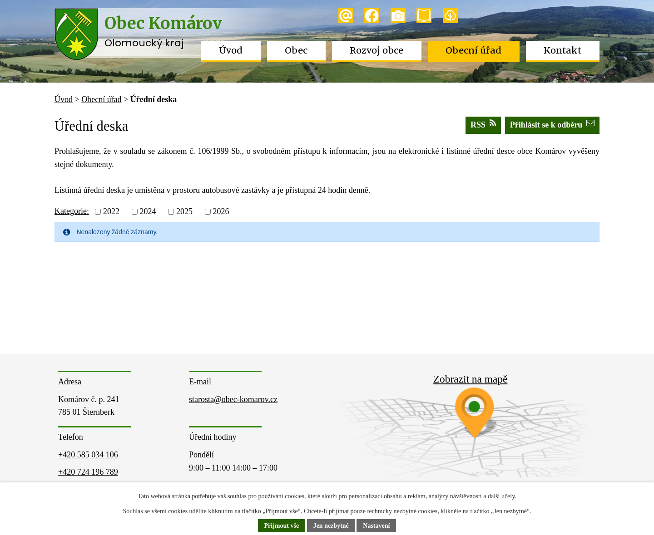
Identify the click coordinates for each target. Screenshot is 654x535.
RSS (483, 124)
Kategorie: (71, 211)
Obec (296, 50)
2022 (111, 211)
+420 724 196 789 (88, 471)
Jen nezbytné (331, 525)
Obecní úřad (473, 50)
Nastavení (376, 525)
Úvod (231, 50)
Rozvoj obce (376, 50)
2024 (147, 211)
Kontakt (562, 50)
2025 (184, 211)
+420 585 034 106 (88, 454)
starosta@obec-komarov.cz (233, 399)
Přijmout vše (281, 525)
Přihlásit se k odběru (552, 124)
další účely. (502, 496)
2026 (221, 211)
